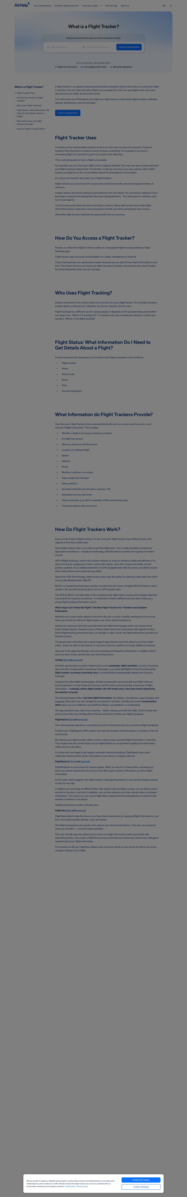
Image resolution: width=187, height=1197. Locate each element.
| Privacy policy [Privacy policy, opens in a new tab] (82, 1186)
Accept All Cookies (141, 1180)
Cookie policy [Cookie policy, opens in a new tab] (70, 1186)
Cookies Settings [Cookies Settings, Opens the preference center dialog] (141, 1187)
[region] (93, 1183)
